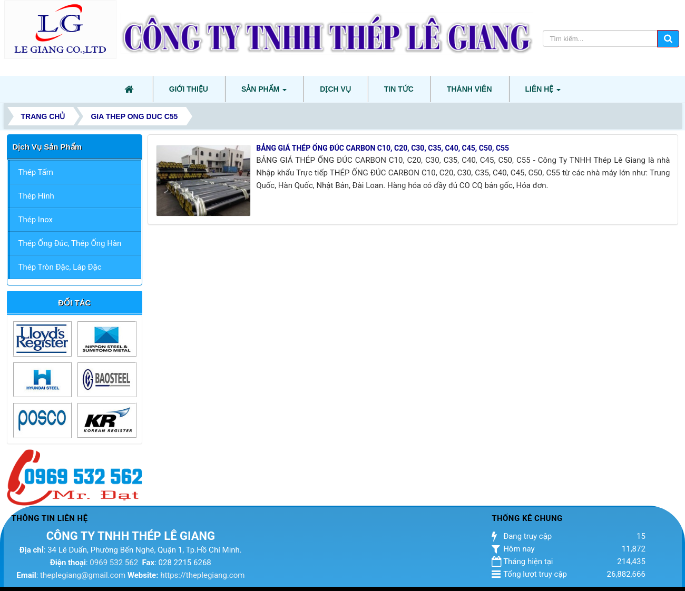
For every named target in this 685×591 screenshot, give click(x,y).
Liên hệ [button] (543, 92)
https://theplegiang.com (202, 575)
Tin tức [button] (399, 89)
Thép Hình (36, 196)
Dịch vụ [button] (335, 89)
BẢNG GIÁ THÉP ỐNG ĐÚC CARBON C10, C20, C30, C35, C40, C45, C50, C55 (382, 148)
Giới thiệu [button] (188, 89)
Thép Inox (35, 219)
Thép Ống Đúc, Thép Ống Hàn (70, 243)
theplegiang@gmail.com (82, 575)
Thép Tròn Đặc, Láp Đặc (60, 267)
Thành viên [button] (469, 89)
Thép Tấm (35, 172)
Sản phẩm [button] (264, 92)
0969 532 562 (114, 562)
